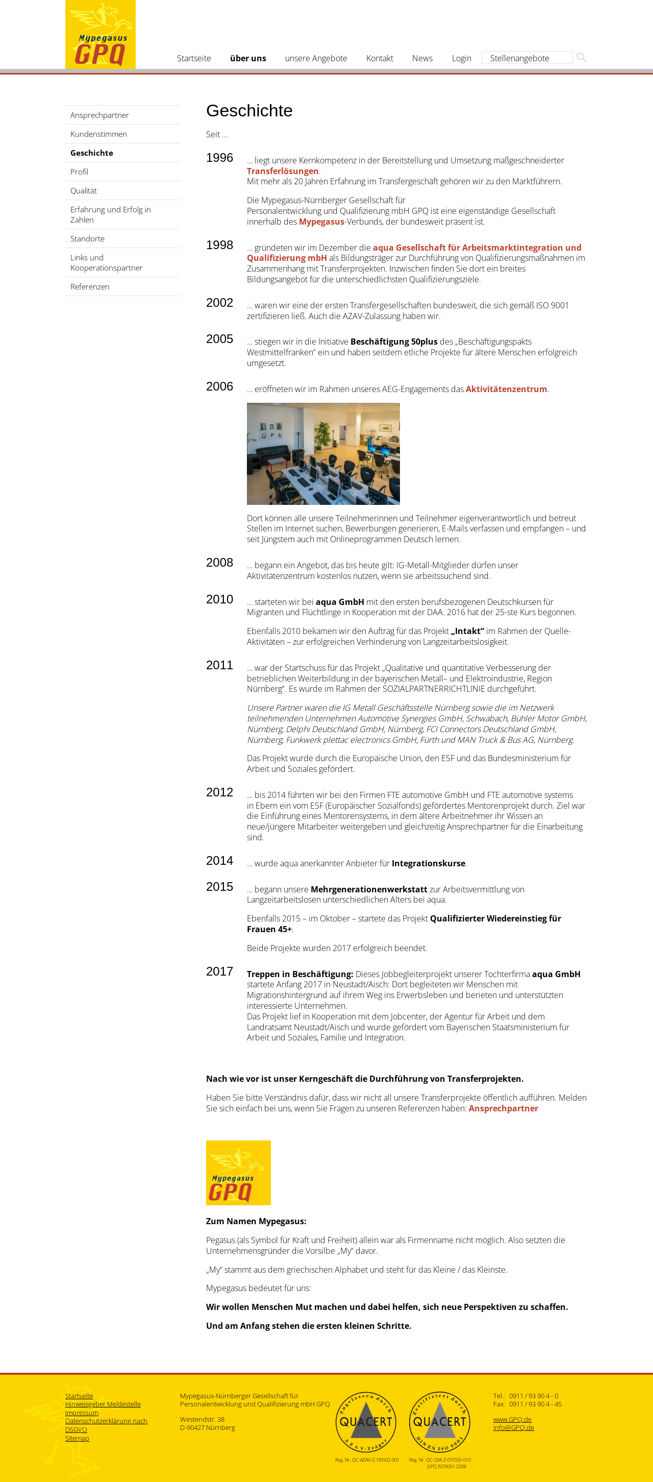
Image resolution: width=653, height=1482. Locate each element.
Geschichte (91, 153)
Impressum (81, 1412)
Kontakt (379, 58)
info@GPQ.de (513, 1427)
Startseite (194, 58)
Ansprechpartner (99, 115)
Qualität (83, 190)
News (422, 58)
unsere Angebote (316, 58)
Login (461, 58)
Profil (79, 171)
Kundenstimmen (98, 134)
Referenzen (90, 286)
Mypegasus (100, 34)
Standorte (87, 238)
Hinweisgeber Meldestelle (103, 1403)
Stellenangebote (519, 58)
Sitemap (77, 1438)
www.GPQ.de (512, 1419)
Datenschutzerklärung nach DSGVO (106, 1425)
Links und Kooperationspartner (106, 262)
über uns (248, 58)
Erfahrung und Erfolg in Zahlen (110, 214)
